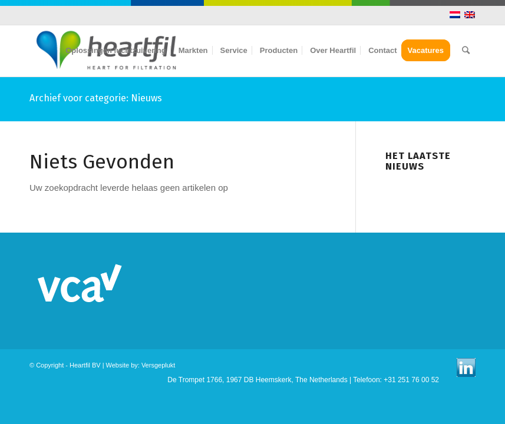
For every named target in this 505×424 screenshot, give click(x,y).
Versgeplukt (158, 365)
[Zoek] (466, 51)
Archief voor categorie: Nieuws (95, 98)
